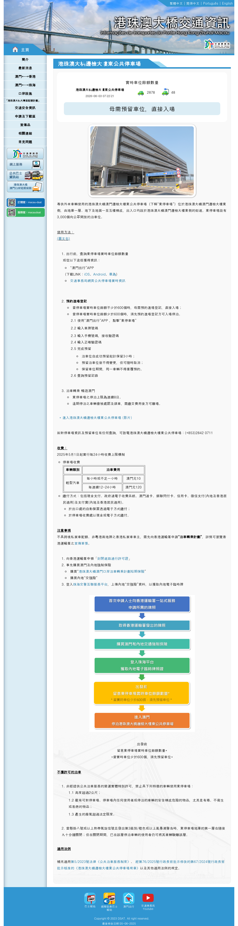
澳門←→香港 (25, 76)
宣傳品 (25, 124)
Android (99, 274)
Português (210, 3)
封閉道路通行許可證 (112, 558)
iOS (87, 274)
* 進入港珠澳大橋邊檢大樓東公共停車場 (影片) (95, 417)
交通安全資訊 (25, 107)
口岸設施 (25, 93)
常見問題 (25, 141)
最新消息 (25, 67)
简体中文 (192, 3)
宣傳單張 (81, 543)
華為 (112, 274)
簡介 (25, 59)
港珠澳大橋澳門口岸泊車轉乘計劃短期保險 (111, 571)
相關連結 (25, 133)
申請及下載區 (25, 116)
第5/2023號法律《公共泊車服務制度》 (101, 861)
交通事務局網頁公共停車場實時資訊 (97, 280)
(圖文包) (63, 238)
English (227, 3)
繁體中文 (176, 3)
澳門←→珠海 (25, 84)
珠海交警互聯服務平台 (90, 584)
